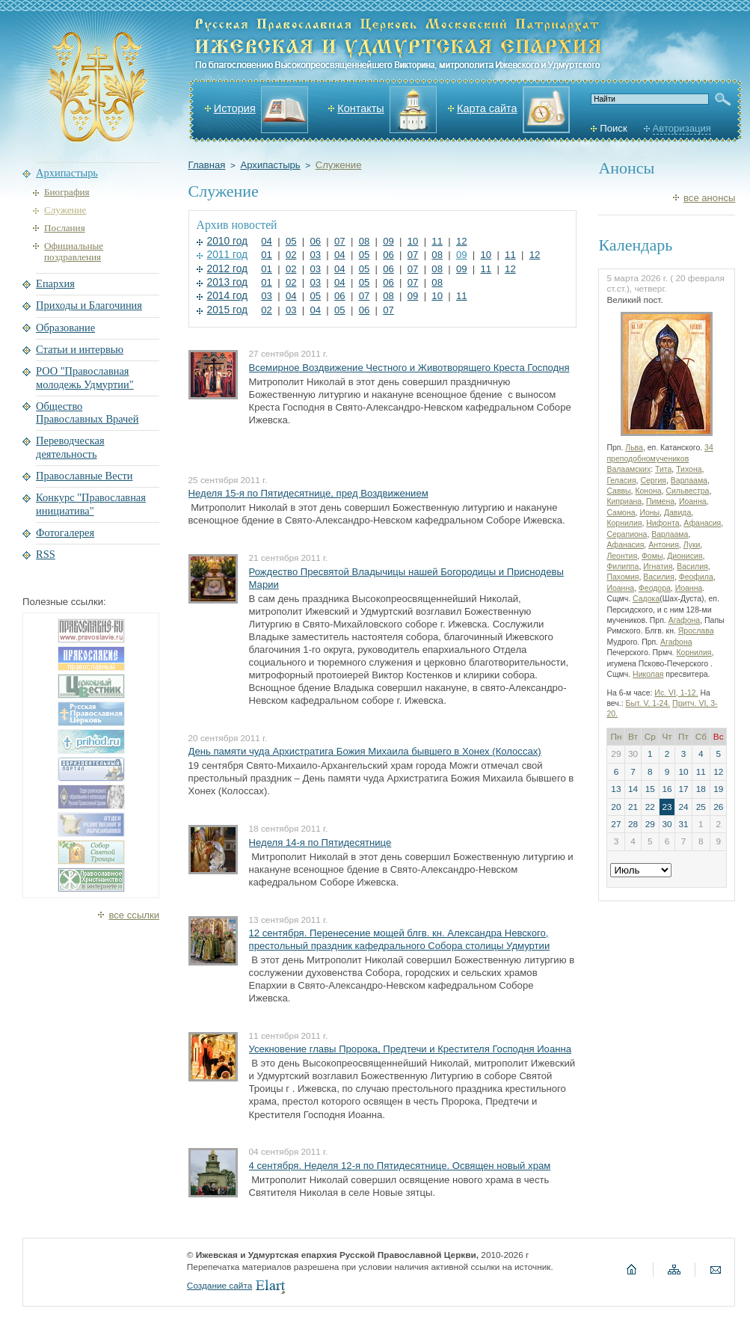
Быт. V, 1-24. (648, 703)
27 (616, 824)
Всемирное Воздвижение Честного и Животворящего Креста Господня (409, 367)
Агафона (684, 620)
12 (461, 241)
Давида (677, 513)
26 (718, 807)
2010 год (227, 241)
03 (315, 254)
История (235, 108)
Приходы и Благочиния (89, 305)
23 (666, 807)
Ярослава (696, 631)
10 (413, 241)
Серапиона (626, 534)
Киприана (624, 501)
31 (683, 824)
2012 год (227, 268)
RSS (45, 554)
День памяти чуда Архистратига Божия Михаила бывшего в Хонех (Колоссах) (364, 751)
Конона (648, 491)
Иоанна (693, 501)
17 (683, 789)
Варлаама (689, 480)
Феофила (696, 577)
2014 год (227, 295)
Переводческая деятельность (70, 447)
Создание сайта (219, 1285)
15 (650, 789)
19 (718, 789)
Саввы (618, 491)
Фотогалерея (65, 532)
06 (315, 241)
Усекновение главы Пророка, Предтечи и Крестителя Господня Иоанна (410, 1049)
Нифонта (662, 523)
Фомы (652, 556)
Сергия (653, 480)
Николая (648, 674)
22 (650, 807)
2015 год (227, 310)
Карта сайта (487, 108)
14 (633, 789)
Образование (65, 328)
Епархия (55, 283)
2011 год (227, 254)
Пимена (660, 501)
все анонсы (709, 197)
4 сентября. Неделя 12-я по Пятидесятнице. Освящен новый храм (400, 1165)
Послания (64, 227)
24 (683, 807)
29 (650, 824)
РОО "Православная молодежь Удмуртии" (85, 377)
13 (616, 789)
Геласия (621, 480)
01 (266, 254)
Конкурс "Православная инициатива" (91, 503)
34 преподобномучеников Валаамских (659, 458)
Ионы (649, 513)
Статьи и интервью (79, 349)
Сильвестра (687, 491)
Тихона (688, 469)
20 (616, 807)
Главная (207, 165)
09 (388, 241)
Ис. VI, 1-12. (676, 693)
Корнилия (624, 523)
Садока (646, 599)
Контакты (360, 108)
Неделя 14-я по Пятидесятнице (320, 842)
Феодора (655, 588)
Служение (339, 165)
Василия (692, 566)
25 (701, 807)
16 (666, 789)
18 (701, 789)
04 (266, 241)
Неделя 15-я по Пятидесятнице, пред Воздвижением (308, 493)
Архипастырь (270, 165)
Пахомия (622, 577)
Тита (663, 469)
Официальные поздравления (73, 251)
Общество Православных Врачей (87, 412)
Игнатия (657, 566)
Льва (634, 447)
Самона (620, 513)
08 (364, 241)
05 (291, 241)
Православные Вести (84, 476)
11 (437, 241)
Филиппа (622, 566)
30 (666, 824)
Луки (692, 545)
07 (339, 241)
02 (291, 254)
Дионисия (684, 556)
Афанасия (702, 523)
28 (633, 824)
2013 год (227, 282)
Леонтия (621, 556)
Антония (663, 545)
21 (633, 807)
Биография (66, 191)
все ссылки (133, 915)
